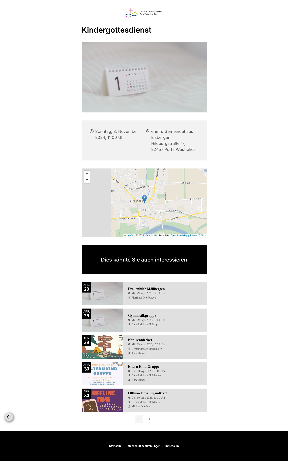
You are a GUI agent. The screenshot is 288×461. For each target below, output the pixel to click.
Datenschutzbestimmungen (143, 446)
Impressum (172, 446)
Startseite (115, 446)
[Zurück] (9, 417)
